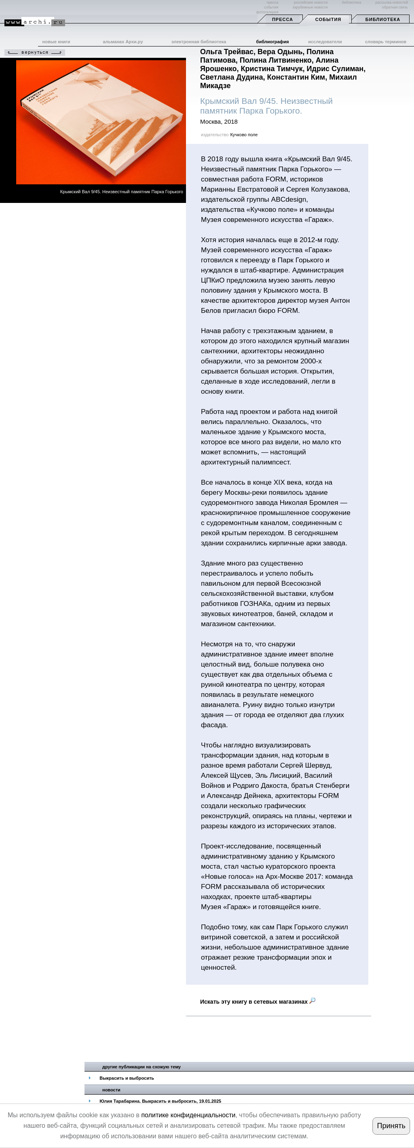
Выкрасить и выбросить (126, 1078)
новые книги (56, 41)
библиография (272, 41)
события (271, 7)
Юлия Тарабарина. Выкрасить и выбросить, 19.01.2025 (160, 1101)
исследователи (325, 41)
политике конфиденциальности (188, 1115)
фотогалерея (267, 12)
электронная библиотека (198, 41)
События (328, 19)
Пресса (282, 19)
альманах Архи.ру (123, 41)
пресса (272, 2)
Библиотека (382, 19)
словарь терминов (385, 41)
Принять (391, 1126)
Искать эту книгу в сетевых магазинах (257, 1001)
